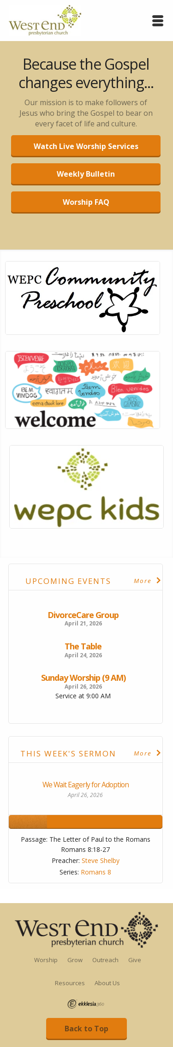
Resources (70, 983)
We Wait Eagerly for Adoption (85, 784)
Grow (75, 960)
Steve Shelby (100, 860)
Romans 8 (96, 872)
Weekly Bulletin (86, 174)
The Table (83, 646)
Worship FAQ (86, 202)
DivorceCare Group (83, 614)
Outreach (105, 960)
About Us (107, 983)
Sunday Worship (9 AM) (83, 677)
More (148, 581)
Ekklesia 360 (85, 1004)
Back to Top (86, 1028)
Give (134, 960)
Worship (46, 960)
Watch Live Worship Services (86, 146)
